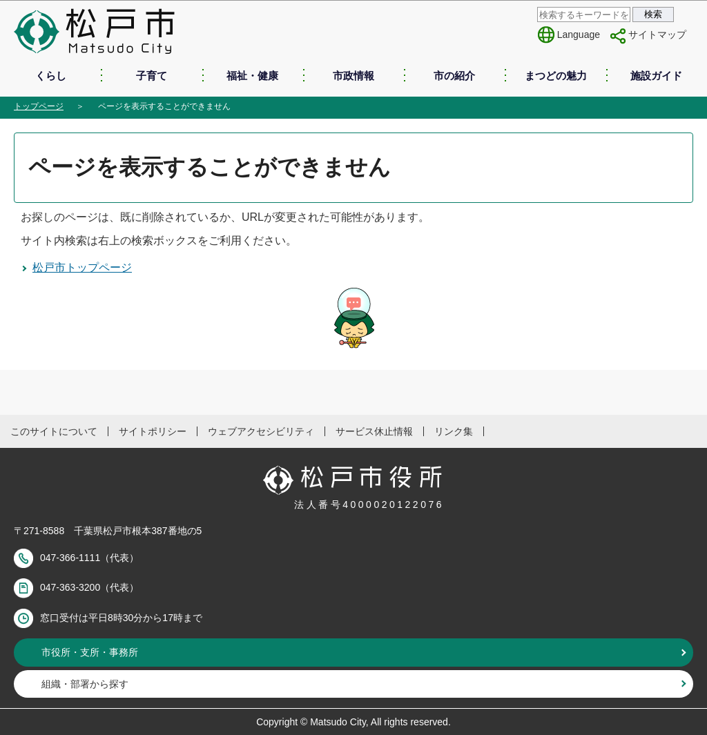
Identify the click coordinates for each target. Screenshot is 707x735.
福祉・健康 (252, 75)
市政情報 (353, 75)
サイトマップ (657, 34)
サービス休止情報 (374, 431)
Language (578, 34)
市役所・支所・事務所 (89, 652)
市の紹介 (454, 75)
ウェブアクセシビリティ (261, 431)
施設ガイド (656, 75)
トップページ (39, 106)
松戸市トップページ (82, 267)
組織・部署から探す (84, 683)
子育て (151, 75)
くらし (50, 75)
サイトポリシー (152, 431)
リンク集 (453, 431)
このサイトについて (53, 431)
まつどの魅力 (556, 75)
